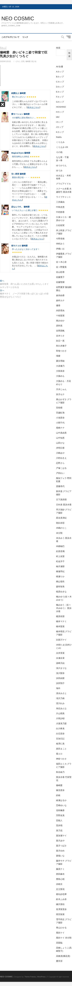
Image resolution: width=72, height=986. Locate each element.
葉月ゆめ (60, 850)
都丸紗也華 (61, 894)
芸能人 (59, 820)
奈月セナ (60, 394)
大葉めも (60, 376)
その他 (59, 152)
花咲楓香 (60, 810)
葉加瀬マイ (61, 835)
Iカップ (59, 122)
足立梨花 (60, 889)
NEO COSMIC (17, 18)
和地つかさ (61, 351)
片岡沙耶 (60, 718)
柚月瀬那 (60, 566)
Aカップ (60, 71)
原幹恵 (59, 325)
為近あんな (61, 708)
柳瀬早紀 (60, 571)
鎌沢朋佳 (60, 904)
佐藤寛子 (60, 277)
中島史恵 (60, 207)
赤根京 (59, 884)
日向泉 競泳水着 (63, 504)
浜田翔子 (60, 683)
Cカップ (60, 81)
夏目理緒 (60, 361)
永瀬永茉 (60, 658)
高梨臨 (59, 943)
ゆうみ (59, 170)
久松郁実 (60, 225)
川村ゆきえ (61, 458)
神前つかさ (61, 759)
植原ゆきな (61, 591)
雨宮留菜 (60, 914)
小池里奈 (60, 417)
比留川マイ (61, 639)
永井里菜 (60, 653)
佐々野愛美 (61, 267)
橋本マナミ (61, 621)
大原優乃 (60, 366)
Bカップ (60, 76)
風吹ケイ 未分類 (63, 937)
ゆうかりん (61, 165)
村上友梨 (60, 556)
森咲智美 (60, 586)
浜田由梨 (60, 678)
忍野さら (60, 463)
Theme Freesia (30, 977)
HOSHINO (61, 107)
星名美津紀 (61, 518)
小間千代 (60, 423)
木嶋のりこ (61, 528)
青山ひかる (61, 927)
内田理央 (60, 310)
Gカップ (3, 48)
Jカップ (60, 127)
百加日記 (60, 738)
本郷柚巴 (60, 546)
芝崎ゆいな (61, 805)
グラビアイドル (63, 183)
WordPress (41, 977)
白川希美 (60, 728)
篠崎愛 (28, 61)
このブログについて (10, 37)
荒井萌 (59, 825)
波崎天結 (60, 663)
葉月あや (60, 840)
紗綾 (58, 795)
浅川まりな (61, 668)
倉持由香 (60, 295)
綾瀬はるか (61, 800)
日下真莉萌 (61, 499)
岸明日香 (60, 448)
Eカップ (60, 92)
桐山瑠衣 (60, 581)
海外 (58, 688)
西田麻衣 (60, 874)
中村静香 (60, 212)
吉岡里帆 (60, 330)
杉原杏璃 (60, 551)
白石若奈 (60, 733)
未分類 (59, 533)
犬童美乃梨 (61, 723)
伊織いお (60, 248)
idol (57, 117)
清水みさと (61, 693)
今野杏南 (60, 238)
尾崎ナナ (60, 428)
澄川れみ (60, 703)
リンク (25, 37)
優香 (58, 305)
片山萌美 (60, 713)
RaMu (59, 137)
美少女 (33, 61)
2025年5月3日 (5, 61)
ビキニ (18, 61)
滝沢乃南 (60, 698)
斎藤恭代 (60, 486)
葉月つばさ (61, 845)
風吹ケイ (60, 932)
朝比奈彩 (60, 523)
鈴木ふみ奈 (61, 899)
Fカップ (60, 97)
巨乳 (23, 61)
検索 (58, 48)
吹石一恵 (60, 341)
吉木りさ (60, 335)
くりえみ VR (62, 147)
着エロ (59, 754)
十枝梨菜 (60, 315)
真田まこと (61, 748)
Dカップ (60, 86)
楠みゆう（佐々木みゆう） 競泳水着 (63, 608)
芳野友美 (60, 815)
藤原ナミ (60, 869)
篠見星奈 (60, 790)
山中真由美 (61, 433)
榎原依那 (60, 616)
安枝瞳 (59, 407)
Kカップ (60, 132)
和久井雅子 (61, 346)
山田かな (60, 443)
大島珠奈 (60, 371)
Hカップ (60, 112)
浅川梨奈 (60, 673)
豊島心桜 (60, 879)
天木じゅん (61, 389)
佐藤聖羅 (60, 282)
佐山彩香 (60, 272)
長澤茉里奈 (61, 909)
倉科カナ (60, 300)
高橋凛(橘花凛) (63, 956)
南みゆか (60, 320)
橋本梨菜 (60, 626)
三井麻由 (60, 202)
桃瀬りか (60, 576)
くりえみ (60, 142)
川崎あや (60, 453)
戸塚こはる (61, 468)
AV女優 (59, 66)
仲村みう (60, 243)
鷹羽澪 (59, 961)
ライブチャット (63, 197)
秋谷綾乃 (60, 772)
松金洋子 (60, 561)
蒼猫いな (60, 855)
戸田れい (60, 473)
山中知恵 (60, 438)
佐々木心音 (61, 262)
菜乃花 (59, 830)
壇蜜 (58, 356)
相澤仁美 (60, 743)
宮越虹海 (60, 412)
